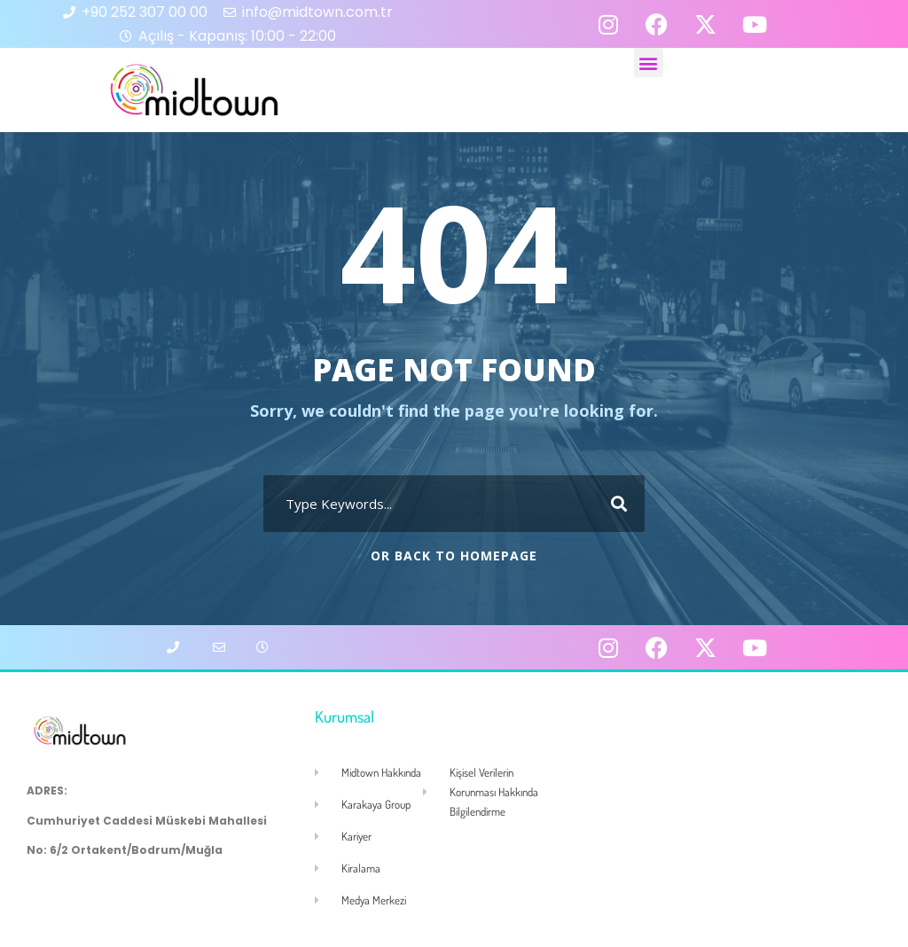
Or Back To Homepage (454, 555)
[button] (648, 62)
